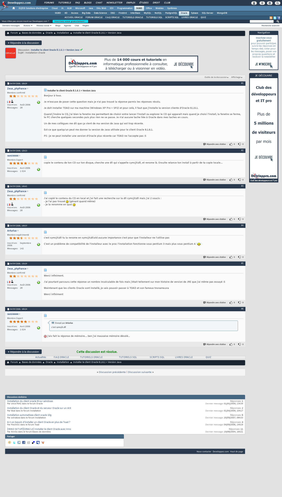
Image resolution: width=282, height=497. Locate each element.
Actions (27, 25)
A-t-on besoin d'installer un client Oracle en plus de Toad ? (38, 422)
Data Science (100, 13)
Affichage (236, 77)
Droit (156, 2)
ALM (69, 8)
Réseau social (43, 25)
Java (91, 8)
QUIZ (203, 17)
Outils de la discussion (216, 77)
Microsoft (80, 8)
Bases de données (31, 33)
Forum (14, 33)
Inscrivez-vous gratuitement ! (70, 21)
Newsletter (114, 2)
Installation (63, 33)
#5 (242, 263)
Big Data (86, 13)
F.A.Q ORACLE (112, 17)
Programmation (125, 8)
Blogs (88, 2)
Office (149, 8)
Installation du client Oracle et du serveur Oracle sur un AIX (39, 408)
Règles (86, 25)
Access (74, 13)
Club (167, 2)
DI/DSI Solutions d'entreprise (33, 8)
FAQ (77, 2)
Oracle (184, 13)
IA (62, 8)
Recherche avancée (270, 25)
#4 (242, 225)
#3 (242, 186)
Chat (98, 2)
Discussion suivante (140, 372)
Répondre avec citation (215, 144)
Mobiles (160, 8)
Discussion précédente (112, 372)
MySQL (147, 13)
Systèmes (172, 8)
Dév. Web (101, 8)
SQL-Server (207, 13)
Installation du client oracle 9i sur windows (30, 401)
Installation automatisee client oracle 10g (29, 415)
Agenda (67, 25)
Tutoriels (64, 2)
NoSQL (158, 13)
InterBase (135, 13)
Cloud (55, 8)
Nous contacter (204, 451)
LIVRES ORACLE (189, 17)
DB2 (113, 13)
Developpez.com (221, 451)
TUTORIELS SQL (154, 17)
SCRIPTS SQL (172, 17)
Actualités (40, 357)
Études (144, 2)
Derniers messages (11, 25)
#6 (242, 308)
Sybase (194, 13)
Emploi (130, 2)
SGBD (139, 8)
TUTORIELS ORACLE (132, 17)
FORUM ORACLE (94, 17)
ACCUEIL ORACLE (74, 17)
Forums (49, 2)
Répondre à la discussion (23, 42)
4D (66, 13)
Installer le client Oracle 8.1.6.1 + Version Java (55, 49)
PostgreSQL (171, 13)
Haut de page (236, 451)
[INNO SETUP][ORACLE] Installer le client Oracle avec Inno (39, 429)
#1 (242, 83)
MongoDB (222, 13)
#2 (242, 150)
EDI (111, 8)
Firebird (123, 13)
